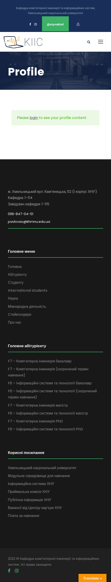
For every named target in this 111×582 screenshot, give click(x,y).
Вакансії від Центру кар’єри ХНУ (35, 507)
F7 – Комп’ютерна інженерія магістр (38, 405)
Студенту (15, 282)
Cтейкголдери (19, 314)
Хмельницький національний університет (42, 467)
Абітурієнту (17, 274)
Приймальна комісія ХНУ (29, 491)
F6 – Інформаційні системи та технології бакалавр (50, 383)
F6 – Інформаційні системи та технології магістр (48, 413)
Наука (13, 298)
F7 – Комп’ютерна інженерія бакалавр (40, 361)
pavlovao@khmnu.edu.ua (29, 221)
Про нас (14, 322)
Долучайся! (55, 24)
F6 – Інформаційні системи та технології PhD (45, 429)
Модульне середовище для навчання (39, 475)
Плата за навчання (23, 515)
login (34, 117)
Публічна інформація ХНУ (29, 499)
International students (27, 290)
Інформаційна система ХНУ (31, 483)
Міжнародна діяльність (27, 306)
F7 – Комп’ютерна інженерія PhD (35, 421)
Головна (15, 266)
